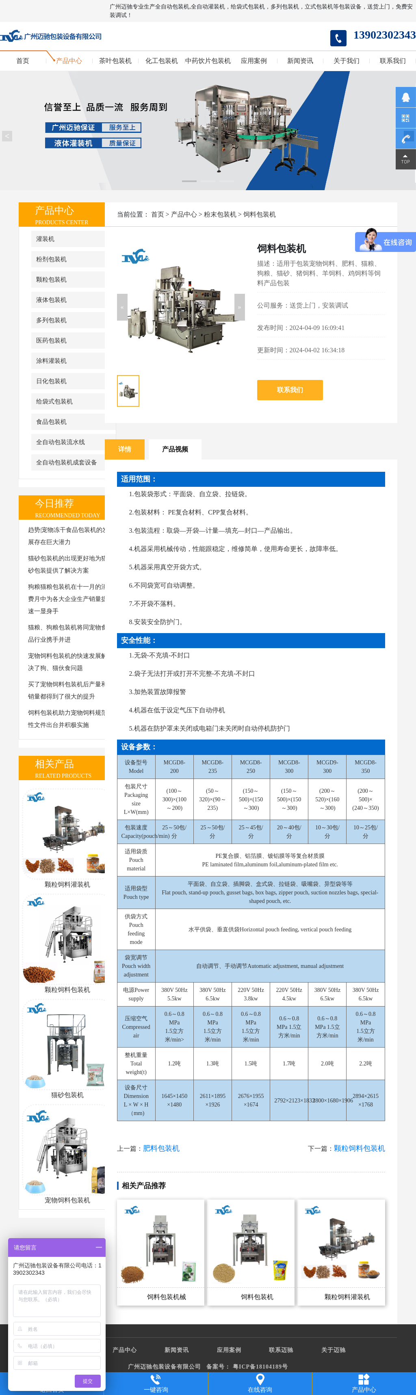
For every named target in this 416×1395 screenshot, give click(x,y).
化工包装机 (161, 61)
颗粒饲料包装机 (359, 1148)
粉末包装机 (220, 214)
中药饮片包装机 (208, 61)
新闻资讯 (300, 61)
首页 (22, 61)
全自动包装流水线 (60, 442)
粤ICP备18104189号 (260, 1367)
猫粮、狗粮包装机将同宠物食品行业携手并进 (67, 633)
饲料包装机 (259, 214)
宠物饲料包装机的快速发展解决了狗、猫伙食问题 (67, 662)
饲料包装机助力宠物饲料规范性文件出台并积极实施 (67, 718)
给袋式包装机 (54, 401)
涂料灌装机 (51, 361)
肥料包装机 (161, 1148)
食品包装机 (51, 422)
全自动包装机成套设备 (66, 462)
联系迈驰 (281, 1350)
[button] (122, 307)
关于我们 (347, 61)
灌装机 (45, 239)
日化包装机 (51, 381)
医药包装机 (51, 340)
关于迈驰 (333, 1350)
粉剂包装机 (51, 259)
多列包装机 (51, 320)
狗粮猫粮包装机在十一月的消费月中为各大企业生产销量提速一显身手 (67, 599)
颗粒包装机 (51, 279)
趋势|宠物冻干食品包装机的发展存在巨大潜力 (68, 536)
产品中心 (69, 61)
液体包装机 (51, 300)
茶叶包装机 (115, 61)
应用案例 (254, 61)
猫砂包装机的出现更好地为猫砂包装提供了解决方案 (67, 564)
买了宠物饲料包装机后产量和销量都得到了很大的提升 (67, 690)
